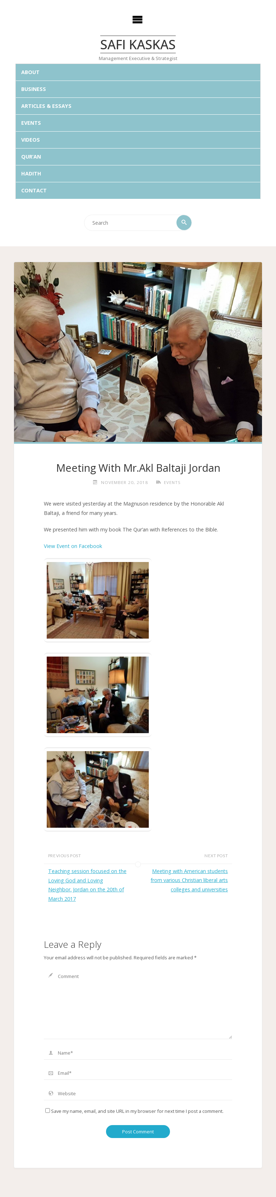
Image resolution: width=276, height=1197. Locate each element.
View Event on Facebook (73, 546)
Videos (30, 140)
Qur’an (31, 157)
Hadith (31, 173)
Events (31, 123)
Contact (34, 190)
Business (33, 89)
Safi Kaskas (138, 44)
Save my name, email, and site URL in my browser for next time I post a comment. (134, 1111)
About (30, 72)
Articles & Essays (46, 106)
